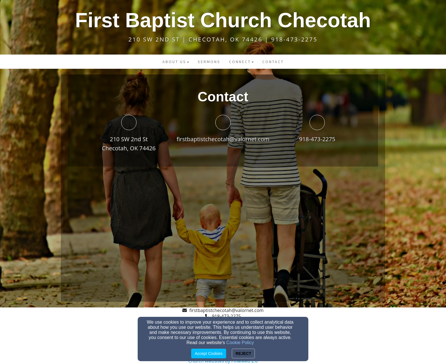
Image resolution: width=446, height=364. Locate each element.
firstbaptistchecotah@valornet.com (223, 139)
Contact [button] (273, 61)
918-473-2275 (317, 139)
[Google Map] (223, 239)
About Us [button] (175, 61)
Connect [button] (241, 61)
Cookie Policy (240, 342)
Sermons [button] (209, 61)
